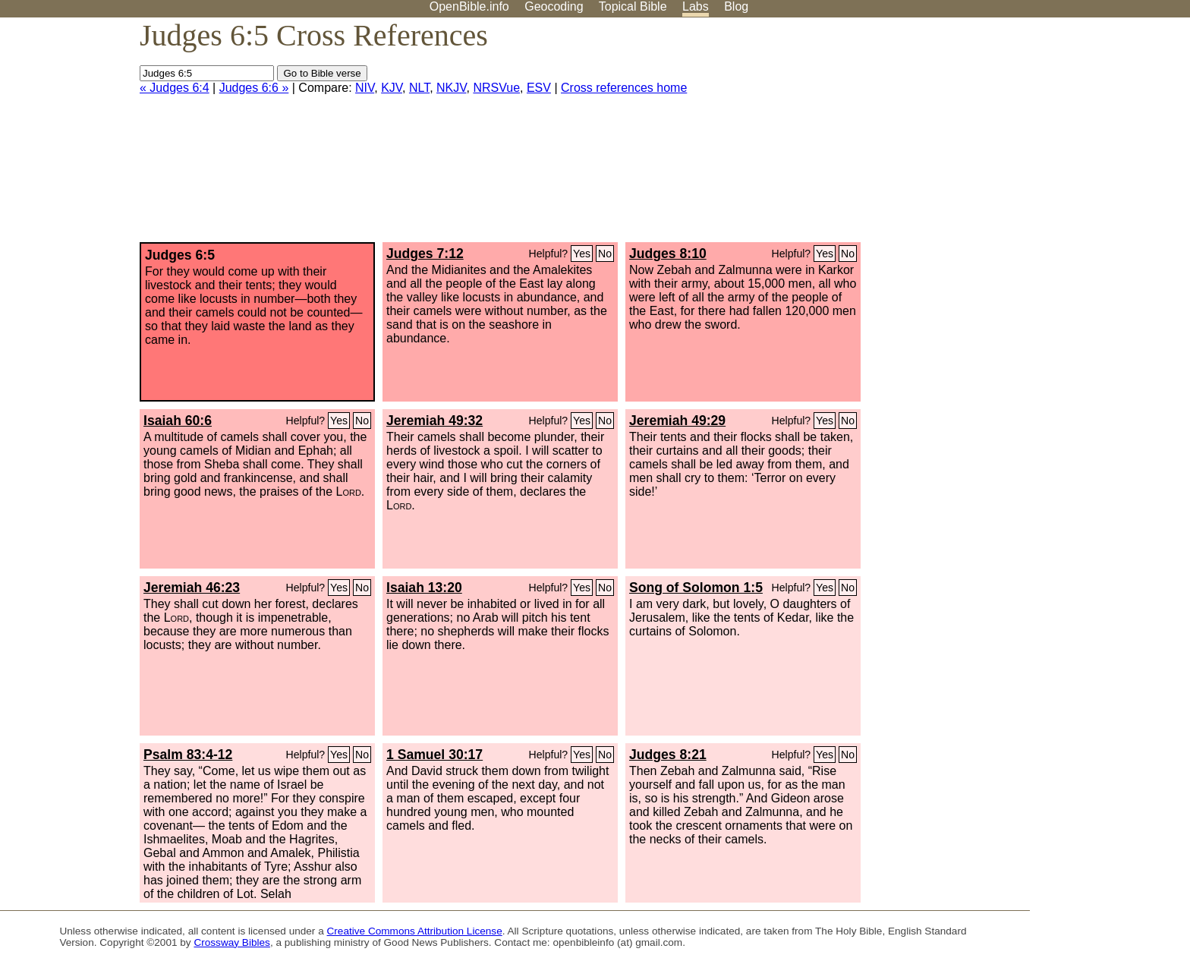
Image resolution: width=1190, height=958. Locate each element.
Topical (633, 6)
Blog (736, 6)
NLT (419, 87)
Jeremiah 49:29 (677, 420)
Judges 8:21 (668, 754)
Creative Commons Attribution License (414, 931)
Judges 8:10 (668, 253)
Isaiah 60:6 (177, 420)
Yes (581, 253)
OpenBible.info (469, 6)
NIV (364, 87)
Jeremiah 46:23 (191, 587)
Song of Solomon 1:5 (696, 587)
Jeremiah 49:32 (434, 420)
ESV (539, 87)
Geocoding (553, 6)
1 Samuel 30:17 (434, 754)
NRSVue (496, 87)
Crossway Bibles (231, 942)
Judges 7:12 (425, 253)
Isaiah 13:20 (424, 587)
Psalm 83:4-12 (187, 754)
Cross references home (624, 87)
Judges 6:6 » (254, 87)
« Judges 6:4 (174, 87)
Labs (695, 6)
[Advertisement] (1037, 136)
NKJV (451, 87)
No (605, 253)
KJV (391, 87)
